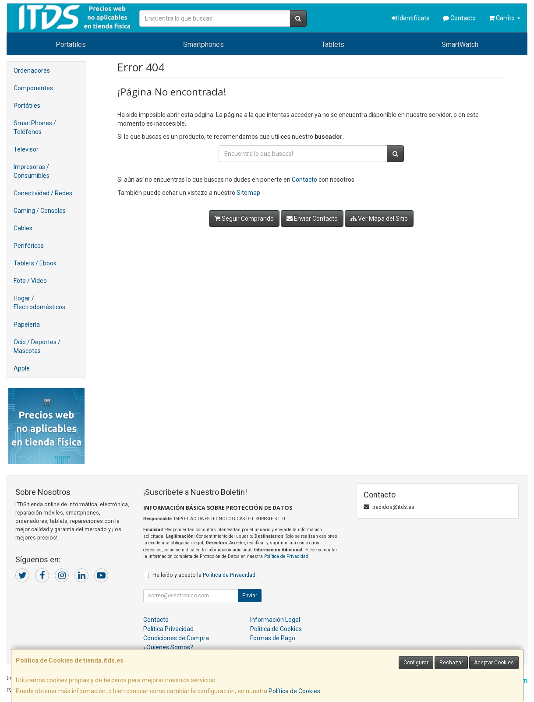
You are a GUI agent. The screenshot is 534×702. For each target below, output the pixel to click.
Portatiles (71, 44)
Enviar (249, 596)
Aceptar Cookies (494, 663)
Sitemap (248, 192)
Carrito (504, 17)
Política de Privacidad (286, 556)
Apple (22, 368)
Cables (23, 228)
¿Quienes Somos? (168, 647)
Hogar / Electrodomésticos (39, 302)
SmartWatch (460, 44)
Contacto (459, 17)
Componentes (33, 88)
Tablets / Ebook (35, 263)
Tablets (333, 44)
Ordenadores (32, 70)
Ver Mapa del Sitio (379, 218)
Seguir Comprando (244, 218)
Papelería (27, 324)
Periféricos (29, 245)
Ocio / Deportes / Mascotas (37, 346)
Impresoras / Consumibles (32, 171)
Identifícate (411, 17)
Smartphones (203, 44)
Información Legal (275, 619)
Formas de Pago (272, 638)
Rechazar (451, 663)
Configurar (415, 663)
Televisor (26, 149)
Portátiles (27, 105)
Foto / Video (30, 280)
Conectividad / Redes (43, 193)
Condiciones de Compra (176, 638)
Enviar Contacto (312, 218)
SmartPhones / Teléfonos (35, 127)
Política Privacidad (168, 628)
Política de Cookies (294, 691)
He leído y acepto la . (204, 574)
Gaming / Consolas (40, 210)
